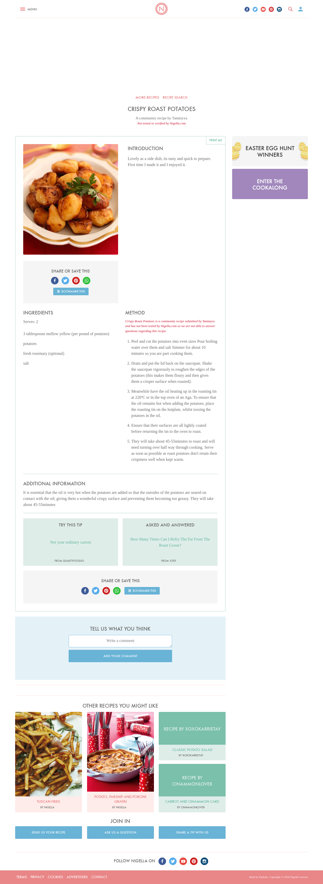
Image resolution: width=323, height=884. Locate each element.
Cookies (55, 877)
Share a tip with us (192, 832)
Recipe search (175, 97)
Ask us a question (120, 832)
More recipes (147, 97)
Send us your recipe (48, 832)
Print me (215, 140)
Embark (263, 876)
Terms (21, 877)
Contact (99, 877)
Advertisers (77, 877)
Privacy (37, 877)
